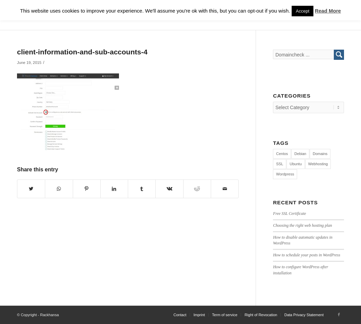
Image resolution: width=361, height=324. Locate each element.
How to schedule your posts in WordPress (306, 255)
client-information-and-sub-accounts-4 (82, 52)
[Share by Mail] (224, 189)
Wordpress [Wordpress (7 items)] (285, 174)
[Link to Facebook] (339, 314)
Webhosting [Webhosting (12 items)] (318, 164)
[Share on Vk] (169, 189)
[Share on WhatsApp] (58, 189)
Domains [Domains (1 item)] (320, 154)
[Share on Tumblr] (141, 189)
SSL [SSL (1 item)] (279, 164)
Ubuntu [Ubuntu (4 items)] (296, 164)
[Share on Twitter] (31, 189)
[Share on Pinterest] (86, 189)
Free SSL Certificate (289, 213)
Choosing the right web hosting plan (302, 225)
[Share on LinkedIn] (114, 189)
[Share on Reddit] (197, 189)
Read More (328, 11)
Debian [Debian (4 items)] (300, 154)
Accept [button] (302, 11)
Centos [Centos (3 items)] (282, 154)
